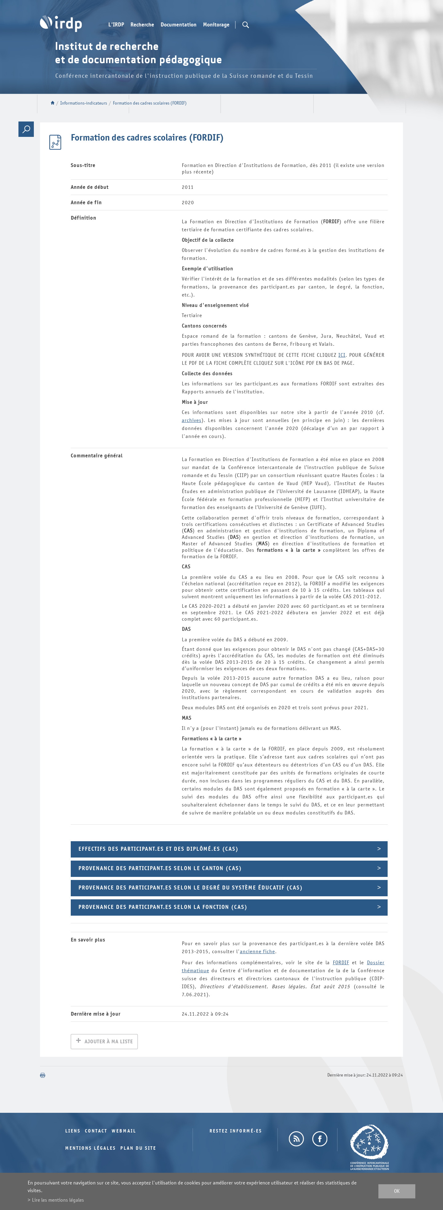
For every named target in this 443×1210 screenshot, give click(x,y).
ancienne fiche (257, 951)
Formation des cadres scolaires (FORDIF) (150, 103)
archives (192, 420)
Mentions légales (90, 1149)
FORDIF (341, 962)
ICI (341, 355)
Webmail (124, 1131)
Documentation (179, 25)
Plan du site (138, 1149)
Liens (73, 1131)
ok (397, 1191)
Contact (96, 1131)
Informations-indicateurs (83, 103)
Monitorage (216, 25)
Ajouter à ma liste (109, 1042)
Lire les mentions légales (58, 1200)
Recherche (142, 25)
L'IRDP (116, 25)
